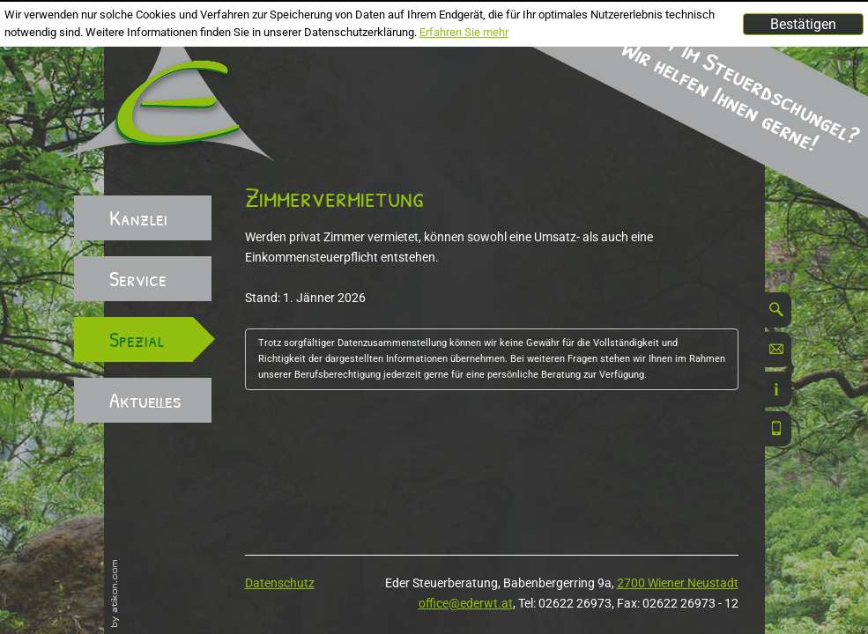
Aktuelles (145, 400)
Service (138, 278)
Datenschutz (280, 583)
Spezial (136, 339)
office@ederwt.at (466, 603)
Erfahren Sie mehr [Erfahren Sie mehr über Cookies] (463, 32)
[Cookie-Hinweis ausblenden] (803, 24)
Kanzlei (138, 217)
